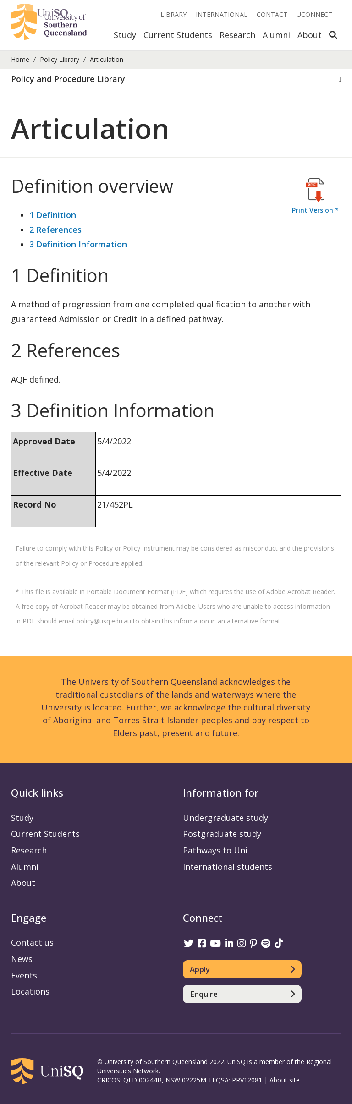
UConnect (314, 14)
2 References (55, 229)
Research (237, 34)
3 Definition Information (78, 244)
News (22, 958)
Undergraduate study (225, 817)
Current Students (177, 34)
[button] (176, 79)
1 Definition (52, 214)
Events (24, 975)
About (309, 34)
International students (227, 866)
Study (125, 34)
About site (285, 1080)
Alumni (276, 34)
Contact (272, 14)
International (222, 14)
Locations (30, 991)
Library (173, 14)
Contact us (32, 942)
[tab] (176, 79)
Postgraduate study (222, 833)
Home (20, 59)
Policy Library (59, 59)
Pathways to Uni (215, 850)
